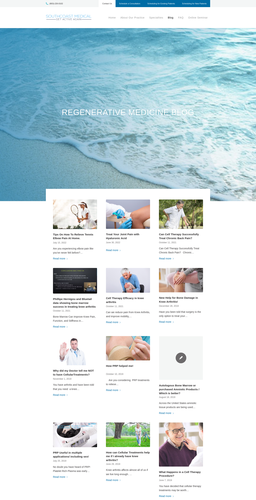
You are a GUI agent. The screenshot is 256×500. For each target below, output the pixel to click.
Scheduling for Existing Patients (161, 3)
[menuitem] (107, 4)
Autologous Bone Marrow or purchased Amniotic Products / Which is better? (179, 389)
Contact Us (107, 3)
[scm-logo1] (69, 17)
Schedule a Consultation (129, 3)
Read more (61, 258)
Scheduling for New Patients (194, 3)
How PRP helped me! (119, 365)
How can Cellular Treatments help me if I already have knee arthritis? (128, 456)
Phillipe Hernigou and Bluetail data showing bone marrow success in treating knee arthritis (74, 302)
